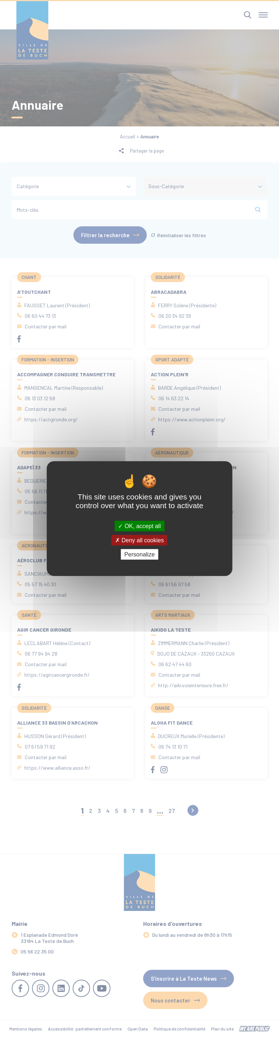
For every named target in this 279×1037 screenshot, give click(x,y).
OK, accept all (139, 526)
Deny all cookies (139, 540)
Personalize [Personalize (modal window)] (139, 554)
